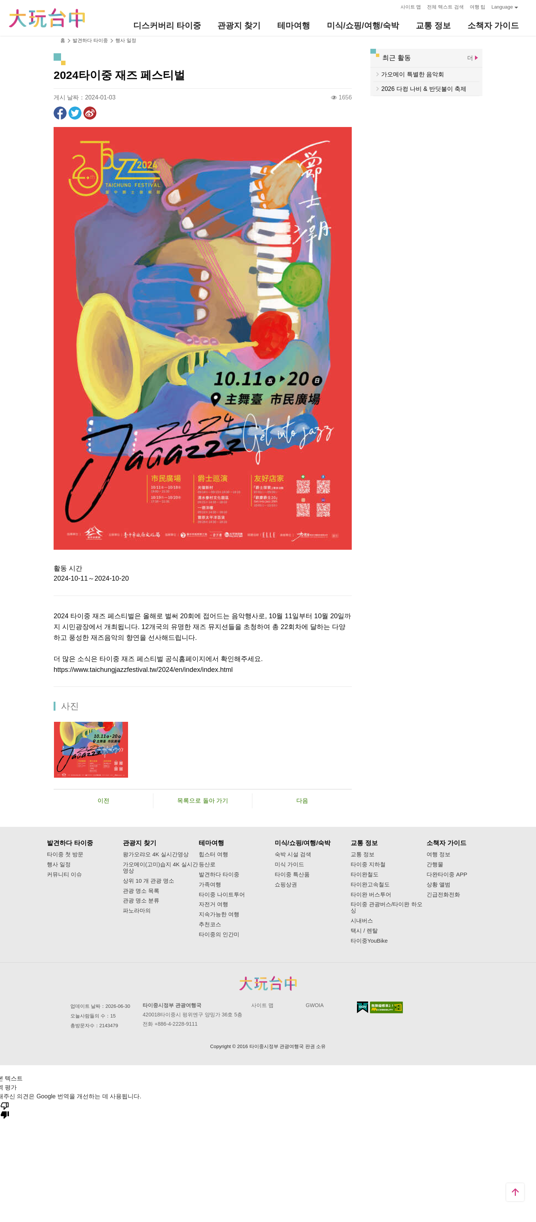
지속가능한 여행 (219, 914)
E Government (362, 1007)
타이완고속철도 (370, 885)
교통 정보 (362, 854)
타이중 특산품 (292, 874)
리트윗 (75, 113)
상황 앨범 (438, 885)
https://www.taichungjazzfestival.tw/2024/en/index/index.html (143, 669)
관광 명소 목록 (141, 891)
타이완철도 (365, 874)
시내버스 (362, 921)
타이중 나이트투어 (222, 895)
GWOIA (314, 1005)
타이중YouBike (369, 941)
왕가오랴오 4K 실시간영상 (156, 854)
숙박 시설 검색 (293, 854)
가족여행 (210, 885)
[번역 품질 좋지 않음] (4, 1110)
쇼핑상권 (286, 885)
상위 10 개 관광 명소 (148, 881)
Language (502, 7)
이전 (103, 800)
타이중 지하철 (368, 864)
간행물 (435, 864)
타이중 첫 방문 (65, 854)
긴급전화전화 (443, 895)
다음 (302, 800)
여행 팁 (478, 7)
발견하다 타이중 (219, 874)
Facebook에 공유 (60, 113)
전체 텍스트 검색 (445, 7)
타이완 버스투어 (371, 895)
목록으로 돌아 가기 (202, 800)
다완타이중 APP (447, 874)
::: (392, 6)
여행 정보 (438, 854)
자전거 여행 (213, 904)
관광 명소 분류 (141, 901)
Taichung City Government (268, 983)
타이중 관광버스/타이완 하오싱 (386, 907)
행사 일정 (125, 40)
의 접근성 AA (386, 1007)
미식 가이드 (289, 864)
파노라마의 (137, 911)
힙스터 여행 (213, 854)
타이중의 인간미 (219, 934)
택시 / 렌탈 (364, 931)
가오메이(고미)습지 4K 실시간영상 (160, 867)
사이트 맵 (411, 7)
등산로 (207, 864)
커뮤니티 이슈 (64, 874)
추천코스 (210, 924)
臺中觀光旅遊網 (47, 18)
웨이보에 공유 (89, 113)
